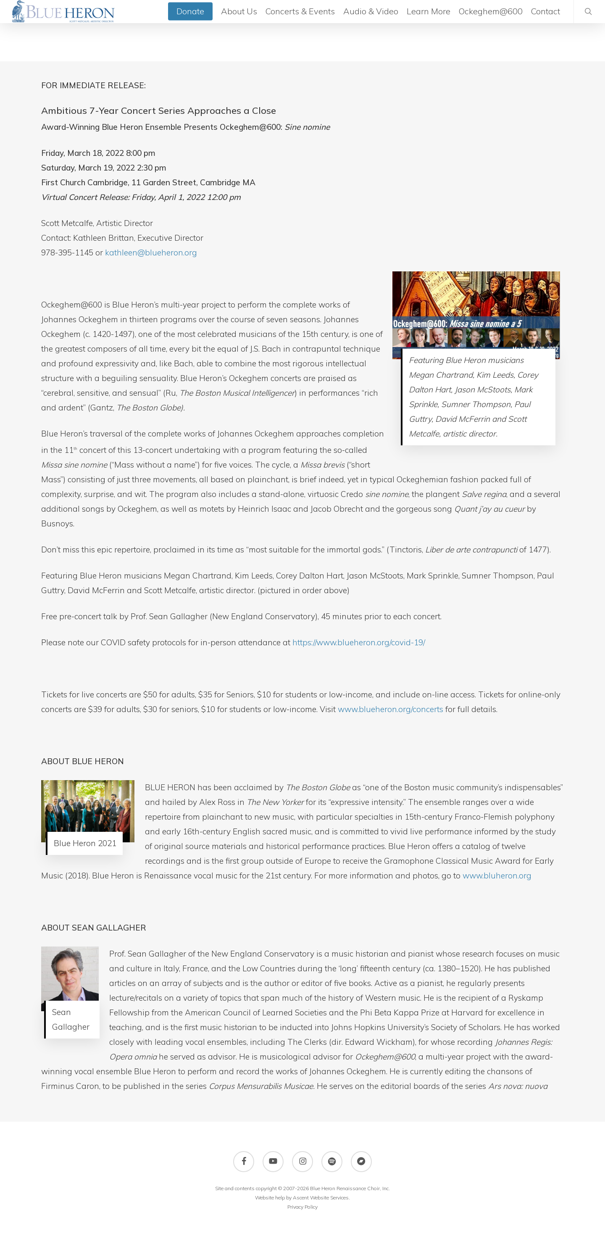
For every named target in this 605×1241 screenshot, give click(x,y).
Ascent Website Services (321, 1197)
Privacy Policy (302, 1207)
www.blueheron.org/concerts (390, 709)
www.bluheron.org (497, 875)
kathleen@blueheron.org (151, 252)
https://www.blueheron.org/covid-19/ (358, 642)
